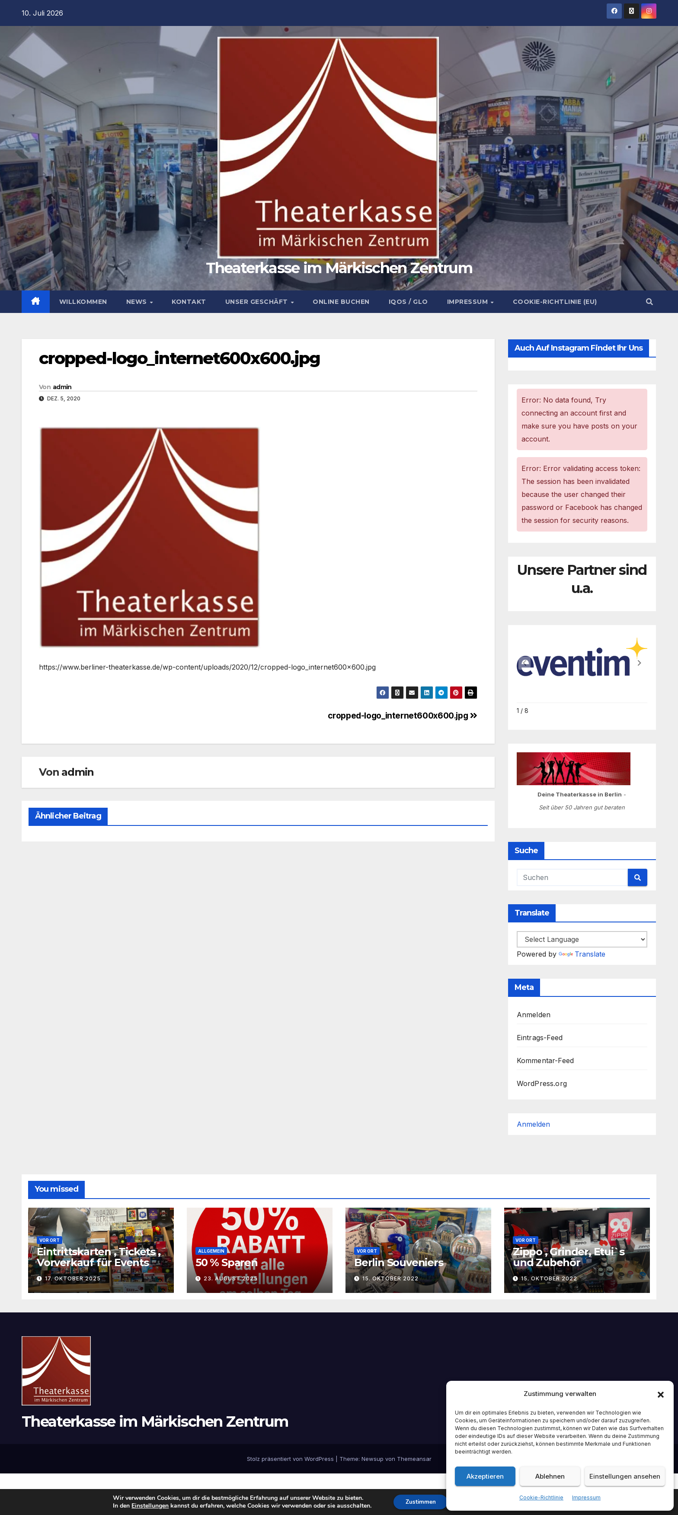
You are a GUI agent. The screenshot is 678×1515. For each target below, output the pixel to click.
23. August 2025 (231, 1278)
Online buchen (341, 302)
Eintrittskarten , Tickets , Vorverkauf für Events (98, 1257)
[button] (660, 1393)
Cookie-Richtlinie (541, 1497)
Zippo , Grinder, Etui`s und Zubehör (568, 1257)
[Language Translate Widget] (582, 939)
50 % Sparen (226, 1262)
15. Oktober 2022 (390, 1278)
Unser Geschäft (257, 302)
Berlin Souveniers (398, 1262)
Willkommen (83, 302)
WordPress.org (542, 1083)
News (137, 302)
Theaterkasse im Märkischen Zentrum (339, 268)
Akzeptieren (485, 1476)
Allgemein (211, 1251)
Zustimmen (417, 1501)
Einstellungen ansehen (624, 1476)
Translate (582, 954)
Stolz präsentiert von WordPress (291, 1458)
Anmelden (534, 1014)
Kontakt (189, 302)
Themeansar (414, 1458)
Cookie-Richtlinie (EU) (555, 302)
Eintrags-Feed (540, 1037)
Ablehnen (550, 1476)
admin (62, 387)
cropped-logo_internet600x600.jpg (179, 358)
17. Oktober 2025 (73, 1278)
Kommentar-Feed (545, 1060)
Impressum (586, 1497)
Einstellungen (145, 1505)
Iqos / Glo (408, 302)
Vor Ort (49, 1240)
